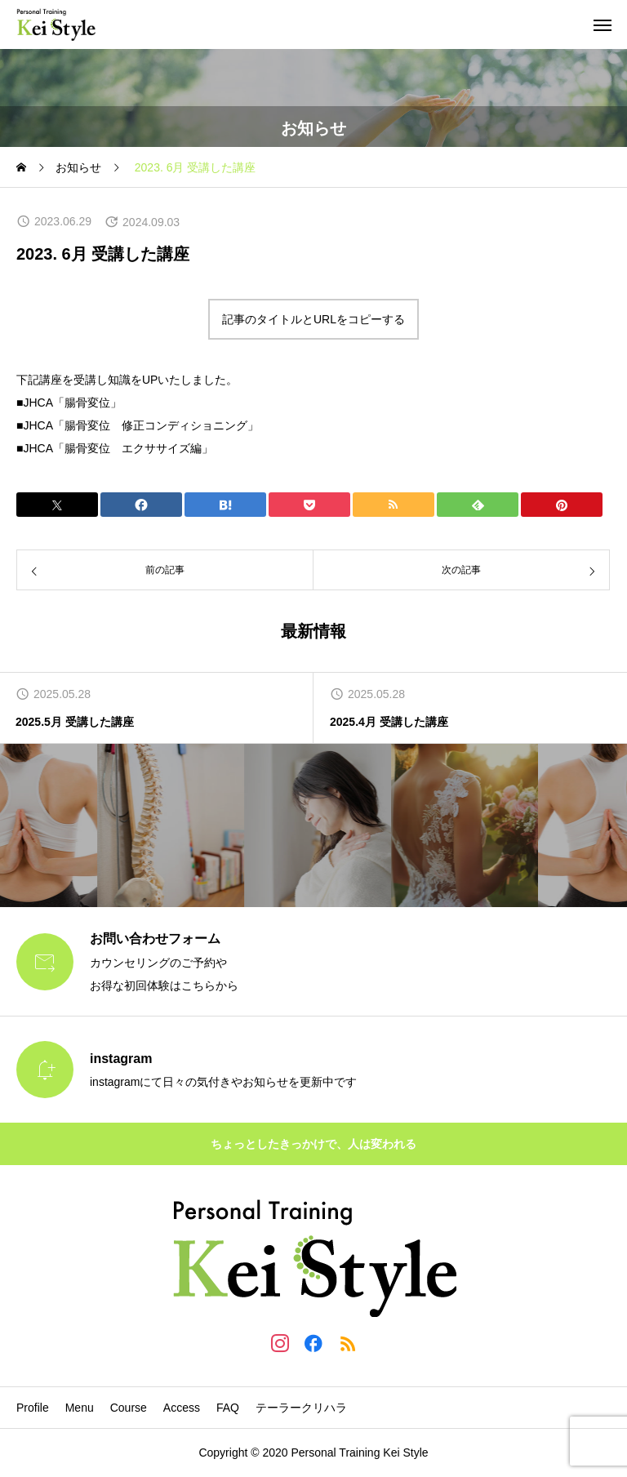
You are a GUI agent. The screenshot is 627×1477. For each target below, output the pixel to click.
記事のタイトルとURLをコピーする (313, 319)
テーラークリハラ (301, 1407)
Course (128, 1407)
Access (181, 1407)
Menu (79, 1407)
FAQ (227, 1407)
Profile (32, 1407)
